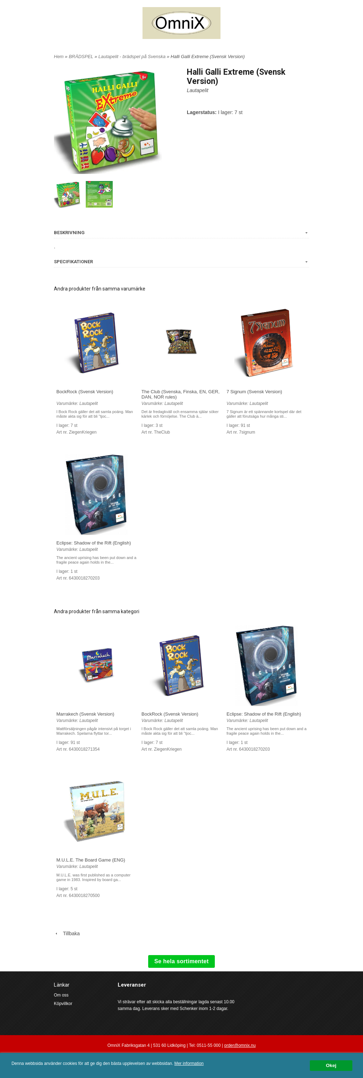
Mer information (189, 1063)
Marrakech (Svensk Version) (85, 714)
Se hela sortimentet (181, 961)
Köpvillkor (63, 1003)
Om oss (61, 995)
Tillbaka (67, 933)
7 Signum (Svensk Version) (254, 391)
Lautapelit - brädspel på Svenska (133, 56)
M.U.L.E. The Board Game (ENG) (90, 860)
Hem (58, 56)
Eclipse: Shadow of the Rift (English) (93, 543)
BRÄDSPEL (82, 56)
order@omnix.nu (240, 1045)
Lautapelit (197, 90)
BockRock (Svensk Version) (84, 391)
